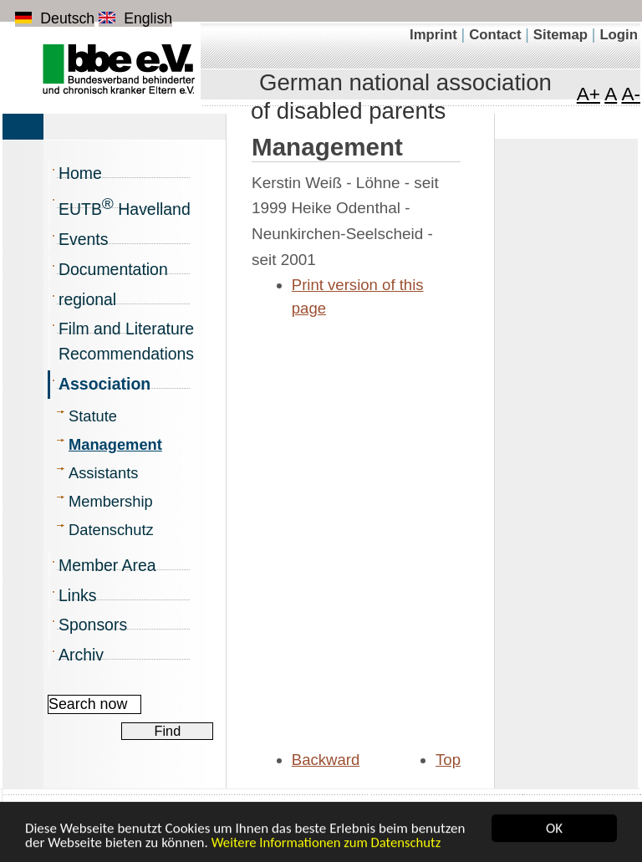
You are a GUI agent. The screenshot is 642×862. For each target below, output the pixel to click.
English (135, 18)
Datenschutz (111, 529)
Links (77, 595)
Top (448, 759)
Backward (326, 759)
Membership (111, 501)
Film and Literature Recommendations (126, 341)
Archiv (81, 654)
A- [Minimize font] (630, 94)
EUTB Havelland (125, 206)
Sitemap (562, 35)
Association (104, 384)
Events (83, 239)
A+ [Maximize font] (588, 94)
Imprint (435, 35)
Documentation (113, 269)
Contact (497, 35)
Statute (93, 416)
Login (618, 35)
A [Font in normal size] (610, 94)
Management (115, 444)
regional (87, 299)
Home (80, 173)
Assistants (103, 473)
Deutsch (54, 18)
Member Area (107, 565)
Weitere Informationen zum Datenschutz (326, 842)
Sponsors (93, 624)
